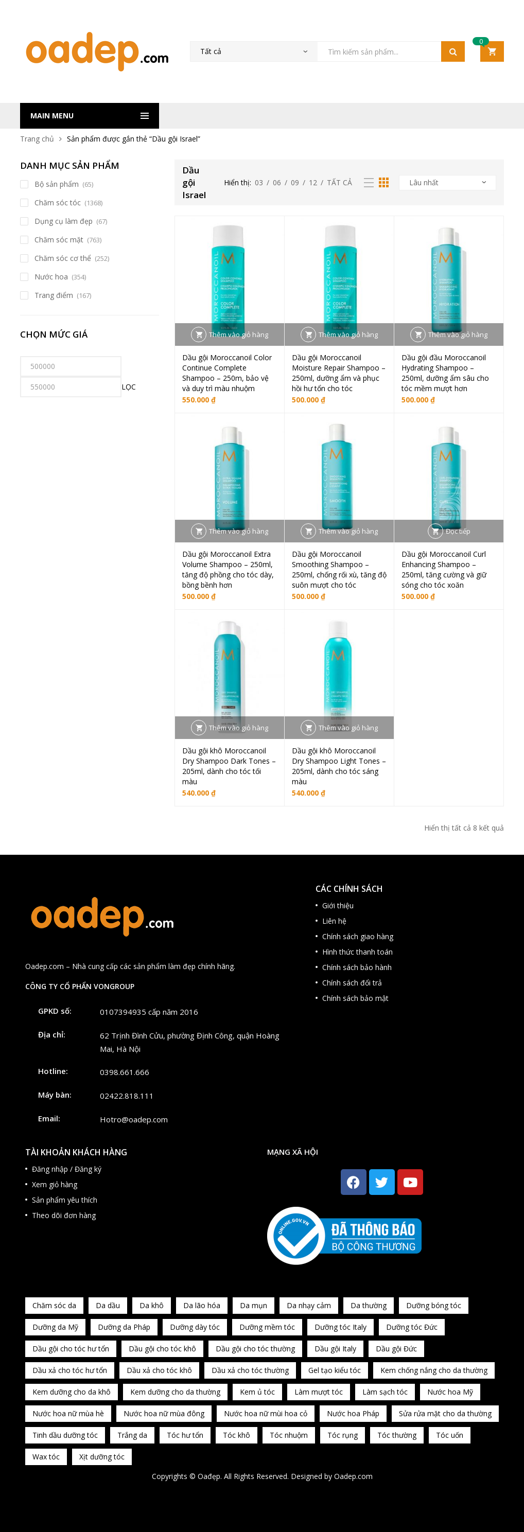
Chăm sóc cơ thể (62, 258)
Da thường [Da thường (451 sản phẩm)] (369, 1305)
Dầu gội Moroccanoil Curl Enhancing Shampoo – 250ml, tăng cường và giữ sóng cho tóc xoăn (443, 569)
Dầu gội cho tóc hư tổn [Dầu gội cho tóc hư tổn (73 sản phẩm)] (70, 1348)
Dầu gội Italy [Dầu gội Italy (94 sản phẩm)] (335, 1348)
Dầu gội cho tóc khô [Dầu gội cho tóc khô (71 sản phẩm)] (162, 1348)
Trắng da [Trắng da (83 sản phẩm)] (132, 1435)
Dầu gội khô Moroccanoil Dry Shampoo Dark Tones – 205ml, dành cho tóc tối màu (229, 766)
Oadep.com (353, 1476)
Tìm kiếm (453, 51)
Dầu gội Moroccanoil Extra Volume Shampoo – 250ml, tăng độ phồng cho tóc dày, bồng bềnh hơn (228, 569)
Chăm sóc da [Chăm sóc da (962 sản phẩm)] (54, 1305)
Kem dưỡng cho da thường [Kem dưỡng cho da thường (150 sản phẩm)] (175, 1392)
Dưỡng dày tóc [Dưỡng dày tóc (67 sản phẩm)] (195, 1327)
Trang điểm (53, 295)
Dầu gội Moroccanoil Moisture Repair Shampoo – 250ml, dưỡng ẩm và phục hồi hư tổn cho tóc (339, 373)
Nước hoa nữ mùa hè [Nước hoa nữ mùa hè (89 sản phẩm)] (68, 1413)
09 (295, 182)
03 (259, 182)
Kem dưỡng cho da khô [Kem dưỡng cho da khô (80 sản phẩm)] (71, 1392)
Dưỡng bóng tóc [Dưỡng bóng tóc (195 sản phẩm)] (433, 1305)
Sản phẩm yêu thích (64, 1200)
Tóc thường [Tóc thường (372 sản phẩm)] (396, 1435)
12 (313, 182)
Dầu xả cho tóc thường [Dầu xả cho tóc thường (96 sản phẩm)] (250, 1370)
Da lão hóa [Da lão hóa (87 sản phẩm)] (201, 1305)
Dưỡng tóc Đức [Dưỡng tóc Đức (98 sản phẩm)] (412, 1327)
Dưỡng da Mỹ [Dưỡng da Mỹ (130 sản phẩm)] (55, 1327)
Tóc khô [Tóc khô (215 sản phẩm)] (236, 1435)
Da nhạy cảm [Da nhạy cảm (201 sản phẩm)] (309, 1305)
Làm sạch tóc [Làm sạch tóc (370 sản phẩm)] (385, 1392)
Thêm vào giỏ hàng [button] (238, 334)
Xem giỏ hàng (54, 1184)
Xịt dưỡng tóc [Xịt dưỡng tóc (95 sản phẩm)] (102, 1456)
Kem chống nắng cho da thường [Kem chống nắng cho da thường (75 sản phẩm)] (433, 1370)
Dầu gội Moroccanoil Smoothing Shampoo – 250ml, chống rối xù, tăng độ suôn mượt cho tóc (339, 569)
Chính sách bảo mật (355, 998)
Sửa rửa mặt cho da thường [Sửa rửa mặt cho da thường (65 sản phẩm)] (445, 1413)
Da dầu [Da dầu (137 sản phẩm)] (108, 1305)
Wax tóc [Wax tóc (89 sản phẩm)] (46, 1456)
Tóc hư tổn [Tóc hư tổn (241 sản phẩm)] (185, 1435)
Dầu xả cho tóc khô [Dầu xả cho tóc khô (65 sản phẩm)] (159, 1370)
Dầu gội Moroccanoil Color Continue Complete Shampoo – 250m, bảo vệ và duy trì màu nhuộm (227, 373)
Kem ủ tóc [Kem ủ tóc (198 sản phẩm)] (257, 1392)
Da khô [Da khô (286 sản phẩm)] (151, 1305)
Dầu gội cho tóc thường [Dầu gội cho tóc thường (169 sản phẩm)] (255, 1348)
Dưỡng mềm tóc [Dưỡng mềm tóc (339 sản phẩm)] (267, 1327)
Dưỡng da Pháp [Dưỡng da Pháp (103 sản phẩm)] (124, 1327)
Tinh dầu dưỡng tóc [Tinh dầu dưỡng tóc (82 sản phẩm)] (65, 1435)
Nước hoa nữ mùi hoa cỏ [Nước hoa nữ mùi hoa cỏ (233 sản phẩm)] (265, 1413)
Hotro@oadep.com (134, 1119)
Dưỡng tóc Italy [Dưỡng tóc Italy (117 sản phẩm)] (340, 1327)
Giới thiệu (338, 905)
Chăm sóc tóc (57, 202)
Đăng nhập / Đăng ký (66, 1169)
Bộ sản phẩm (56, 184)
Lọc (128, 387)
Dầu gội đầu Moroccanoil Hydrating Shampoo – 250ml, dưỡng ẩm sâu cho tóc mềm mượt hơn (445, 373)
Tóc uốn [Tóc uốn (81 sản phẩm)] (449, 1435)
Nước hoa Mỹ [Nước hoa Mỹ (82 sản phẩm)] (450, 1392)
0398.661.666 (124, 1072)
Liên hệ (334, 921)
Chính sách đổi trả (352, 983)
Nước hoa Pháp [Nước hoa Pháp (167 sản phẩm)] (353, 1413)
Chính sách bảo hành (357, 967)
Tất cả (339, 182)
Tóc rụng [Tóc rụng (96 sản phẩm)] (342, 1435)
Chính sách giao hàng (357, 936)
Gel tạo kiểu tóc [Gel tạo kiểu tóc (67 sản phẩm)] (334, 1370)
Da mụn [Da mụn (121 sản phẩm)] (253, 1305)
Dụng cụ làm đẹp (63, 221)
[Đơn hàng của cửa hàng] (447, 182)
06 (277, 182)
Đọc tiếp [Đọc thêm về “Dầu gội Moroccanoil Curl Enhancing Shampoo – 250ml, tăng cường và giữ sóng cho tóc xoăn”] (458, 531)
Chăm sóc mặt (58, 239)
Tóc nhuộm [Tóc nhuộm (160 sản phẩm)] (289, 1435)
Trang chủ (37, 139)
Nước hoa (51, 276)
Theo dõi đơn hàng (64, 1215)
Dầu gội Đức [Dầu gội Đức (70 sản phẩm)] (396, 1348)
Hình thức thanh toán (357, 952)
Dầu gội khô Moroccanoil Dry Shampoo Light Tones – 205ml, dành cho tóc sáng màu (339, 766)
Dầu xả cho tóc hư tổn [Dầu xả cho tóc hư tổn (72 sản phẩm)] (69, 1370)
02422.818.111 (127, 1095)
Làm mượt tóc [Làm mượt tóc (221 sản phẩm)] (318, 1392)
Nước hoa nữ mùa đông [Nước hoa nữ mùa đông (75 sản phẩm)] (164, 1413)
